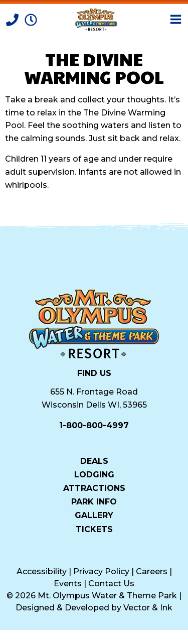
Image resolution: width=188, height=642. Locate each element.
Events (68, 583)
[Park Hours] (31, 19)
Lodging (94, 474)
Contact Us (111, 583)
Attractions (94, 487)
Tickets (94, 529)
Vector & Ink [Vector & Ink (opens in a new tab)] (147, 607)
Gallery (94, 515)
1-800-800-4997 (94, 425)
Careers (151, 571)
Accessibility (42, 571)
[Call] (13, 19)
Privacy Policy (101, 571)
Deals (94, 460)
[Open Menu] (175, 19)
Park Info (94, 501)
